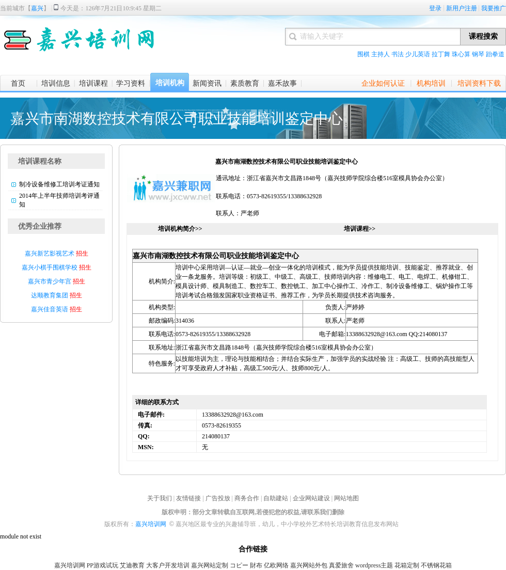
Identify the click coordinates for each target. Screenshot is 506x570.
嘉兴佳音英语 (49, 309)
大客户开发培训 (167, 565)
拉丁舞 (441, 54)
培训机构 (169, 83)
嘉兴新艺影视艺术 (49, 253)
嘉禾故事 (282, 83)
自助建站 (275, 498)
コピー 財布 (246, 565)
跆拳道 (495, 54)
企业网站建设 (311, 498)
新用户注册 (461, 8)
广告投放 (217, 498)
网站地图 (346, 498)
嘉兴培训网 (150, 524)
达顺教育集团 (49, 295)
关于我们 (159, 498)
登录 (435, 8)
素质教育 (244, 83)
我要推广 (493, 8)
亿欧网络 (276, 565)
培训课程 (93, 83)
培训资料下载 (479, 83)
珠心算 (461, 54)
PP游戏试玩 (102, 565)
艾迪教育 (132, 565)
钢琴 (478, 54)
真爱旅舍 (341, 565)
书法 (397, 54)
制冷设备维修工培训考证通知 (59, 184)
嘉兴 (37, 8)
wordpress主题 (374, 565)
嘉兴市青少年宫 (49, 281)
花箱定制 (406, 565)
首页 (18, 83)
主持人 (380, 54)
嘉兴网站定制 (209, 565)
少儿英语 (417, 54)
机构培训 (431, 83)
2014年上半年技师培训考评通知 (59, 200)
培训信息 (55, 83)
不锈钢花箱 (436, 565)
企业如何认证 (383, 83)
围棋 (363, 54)
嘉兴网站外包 (308, 565)
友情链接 (188, 498)
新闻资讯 (207, 83)
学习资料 (130, 83)
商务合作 (246, 498)
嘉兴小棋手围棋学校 (50, 267)
